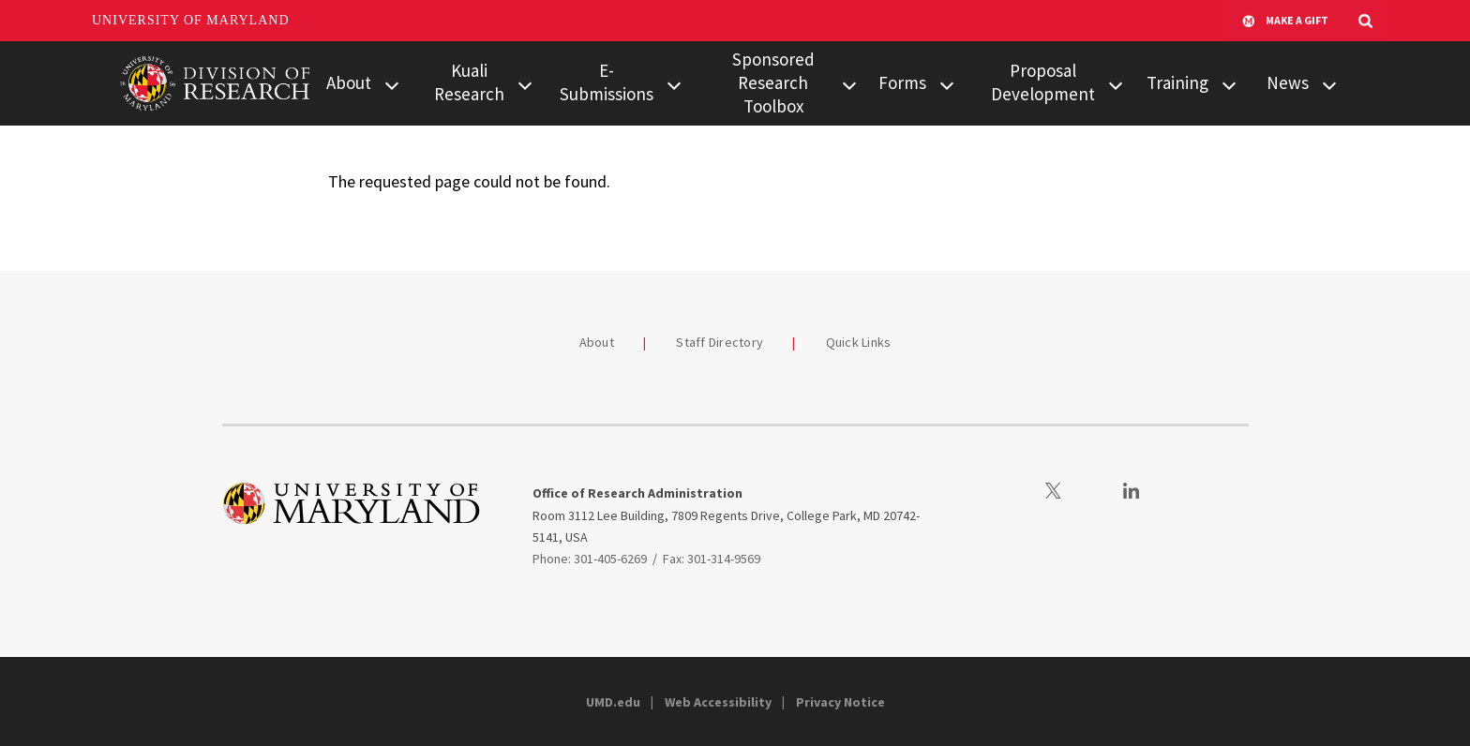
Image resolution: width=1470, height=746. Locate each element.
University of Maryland (191, 20)
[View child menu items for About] (391, 84)
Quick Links (859, 342)
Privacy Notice (840, 702)
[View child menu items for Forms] (947, 84)
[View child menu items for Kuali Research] (525, 84)
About (348, 82)
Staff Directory (719, 342)
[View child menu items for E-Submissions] (674, 84)
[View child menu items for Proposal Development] (1116, 84)
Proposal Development (1043, 82)
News (1288, 82)
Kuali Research (469, 82)
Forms (902, 82)
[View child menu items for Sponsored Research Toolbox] (849, 84)
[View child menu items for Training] (1229, 84)
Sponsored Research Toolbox (773, 82)
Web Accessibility (718, 702)
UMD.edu (613, 702)
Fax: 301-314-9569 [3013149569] (711, 558)
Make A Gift (1285, 20)
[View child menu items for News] (1329, 84)
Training (1177, 82)
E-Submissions (606, 82)
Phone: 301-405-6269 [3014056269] (589, 558)
